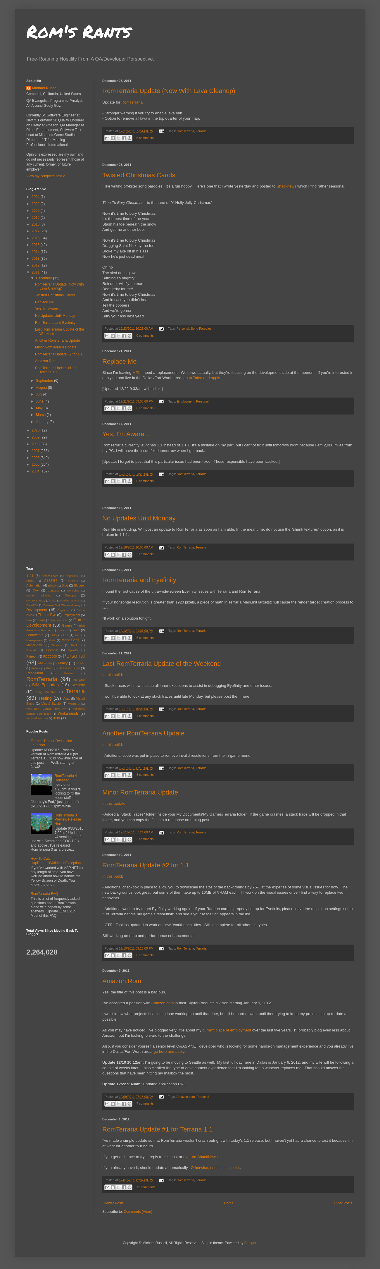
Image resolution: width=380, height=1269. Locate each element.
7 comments (145, 1103)
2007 (36, 451)
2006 (36, 458)
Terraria (201, 131)
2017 (36, 231)
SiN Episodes (45, 684)
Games (67, 625)
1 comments (145, 716)
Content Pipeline (38, 595)
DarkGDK (32, 605)
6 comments (145, 637)
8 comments (145, 955)
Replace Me (119, 361)
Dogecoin (64, 610)
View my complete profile (45, 176)
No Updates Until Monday (139, 518)
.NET (30, 575)
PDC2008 (50, 656)
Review (68, 673)
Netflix (75, 645)
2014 (36, 252)
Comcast (53, 590)
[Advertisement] (228, 154)
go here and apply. (169, 1051)
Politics (35, 668)
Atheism (73, 580)
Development (36, 610)
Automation (34, 585)
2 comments (145, 554)
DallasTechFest (71, 600)
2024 (36, 197)
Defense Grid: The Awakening (61, 605)
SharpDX (79, 680)
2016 (36, 238)
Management (34, 640)
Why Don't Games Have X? (46, 708)
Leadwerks (34, 635)
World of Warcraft (37, 718)
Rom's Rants (78, 31)
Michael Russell (45, 88)
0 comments (145, 335)
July (39, 394)
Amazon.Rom (121, 981)
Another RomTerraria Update (143, 733)
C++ (36, 590)
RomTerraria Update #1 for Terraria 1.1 (157, 1129)
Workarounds (68, 713)
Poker (81, 663)
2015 (36, 245)
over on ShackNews (200, 1157)
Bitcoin (52, 585)
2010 (36, 430)
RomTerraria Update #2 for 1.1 (145, 865)
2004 (36, 471)
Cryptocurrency (35, 600)
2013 (36, 259)
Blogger (79, 585)
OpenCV (52, 650)
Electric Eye (47, 615)
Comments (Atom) (138, 1212)
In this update (113, 803)
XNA (56, 718)
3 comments (145, 774)
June (40, 401)
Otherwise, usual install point (215, 1167)
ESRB (41, 620)
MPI (135, 372)
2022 (36, 204)
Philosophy (45, 663)
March (41, 415)
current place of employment (227, 1030)
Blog (65, 585)
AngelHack (72, 575)
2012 (36, 265)
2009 (36, 437)
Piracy (63, 663)
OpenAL (31, 650)
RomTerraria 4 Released (66, 778)
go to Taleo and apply (202, 378)
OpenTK (73, 650)
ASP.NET (50, 580)
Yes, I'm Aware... (126, 434)
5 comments (145, 138)
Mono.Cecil (70, 640)
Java (75, 630)
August (42, 388)
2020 (36, 211)
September (45, 381)
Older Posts (343, 1203)
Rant (49, 668)
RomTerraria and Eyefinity (139, 580)
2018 (36, 224)
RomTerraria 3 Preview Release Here (68, 819)
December (44, 278)
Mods (52, 640)
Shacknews (286, 186)
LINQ (54, 635)
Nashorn (57, 645)
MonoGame (34, 645)
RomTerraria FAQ (44, 894)
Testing (45, 698)
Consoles (73, 590)
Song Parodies (201, 328)
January (42, 422)
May (40, 408)
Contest (70, 595)
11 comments (146, 1187)
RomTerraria (132, 102)
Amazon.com (162, 1003)
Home (229, 1203)
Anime (30, 580)
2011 (36, 272)
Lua (65, 635)
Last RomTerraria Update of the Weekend (161, 663)
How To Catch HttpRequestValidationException (56, 861)
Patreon (31, 656)
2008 (36, 444)
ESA (29, 620)
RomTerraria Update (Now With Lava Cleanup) (168, 90)
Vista (66, 698)
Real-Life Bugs (69, 668)
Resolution (34, 673)
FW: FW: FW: (59, 620)
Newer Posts (114, 1203)
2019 (36, 218)
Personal (183, 328)
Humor (62, 630)
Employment (185, 401)
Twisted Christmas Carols (138, 175)
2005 (36, 464)
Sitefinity (78, 685)
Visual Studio (51, 703)
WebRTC (74, 703)
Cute (53, 600)
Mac (77, 635)
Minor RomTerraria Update (140, 792)
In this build (112, 675)
